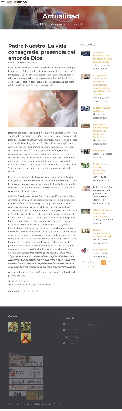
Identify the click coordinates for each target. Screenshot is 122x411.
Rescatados (99, 150)
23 (93, 262)
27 (83, 267)
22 (88, 262)
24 (98, 262)
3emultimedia (29, 404)
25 (103, 262)
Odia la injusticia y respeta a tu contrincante (103, 213)
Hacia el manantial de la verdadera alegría (102, 233)
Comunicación (58, 24)
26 (109, 262)
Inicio (43, 24)
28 (89, 267)
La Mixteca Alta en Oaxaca (101, 109)
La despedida (100, 250)
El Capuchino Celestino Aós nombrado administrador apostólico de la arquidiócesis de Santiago (101, 85)
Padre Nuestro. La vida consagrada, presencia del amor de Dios (102, 192)
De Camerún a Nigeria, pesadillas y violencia (100, 169)
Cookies (57, 404)
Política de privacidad (44, 404)
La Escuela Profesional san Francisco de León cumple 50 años (102, 57)
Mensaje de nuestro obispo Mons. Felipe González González (101, 131)
